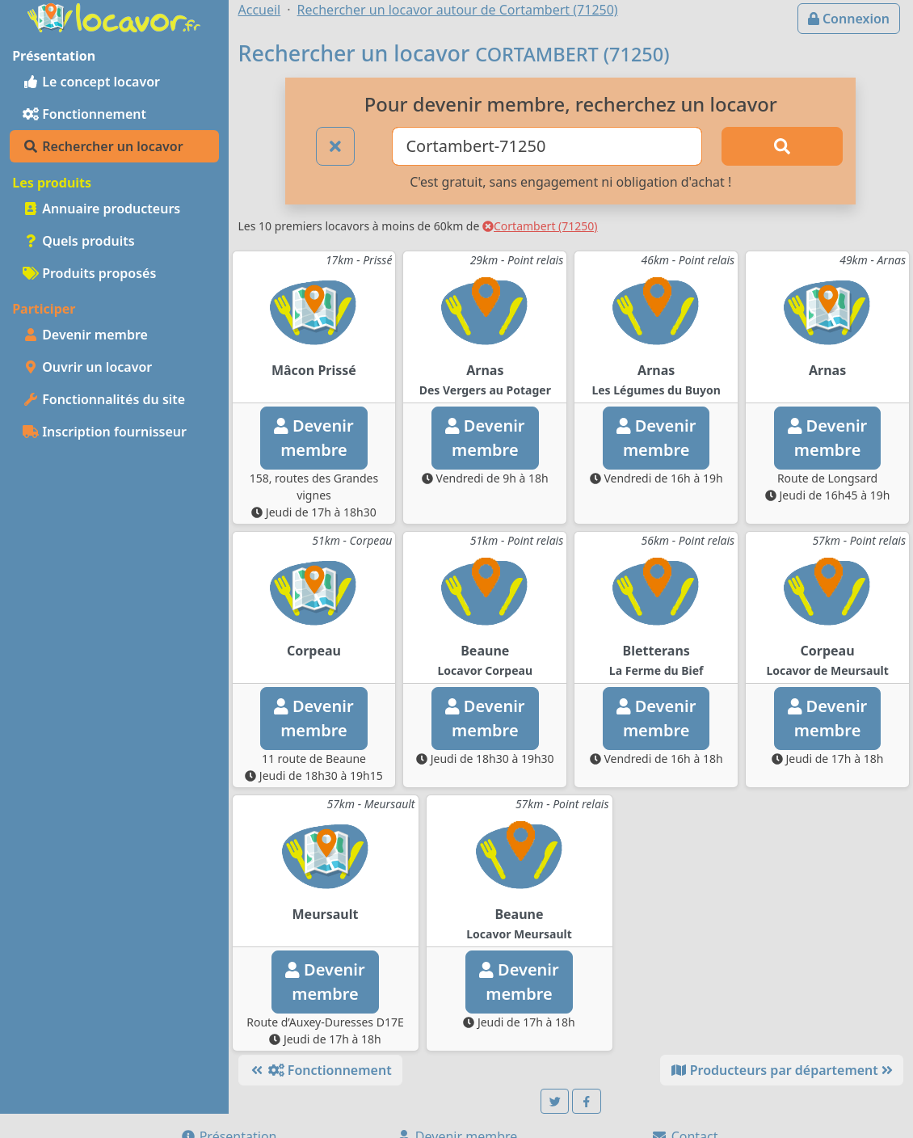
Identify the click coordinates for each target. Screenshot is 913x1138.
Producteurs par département (782, 1070)
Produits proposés (89, 273)
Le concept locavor (91, 82)
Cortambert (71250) (540, 226)
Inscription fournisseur (105, 431)
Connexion (849, 18)
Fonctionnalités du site (104, 399)
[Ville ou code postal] (546, 146)
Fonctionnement (84, 114)
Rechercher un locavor (103, 146)
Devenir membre (85, 335)
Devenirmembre (313, 438)
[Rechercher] (783, 146)
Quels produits (79, 241)
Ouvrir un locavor (87, 367)
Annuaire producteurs (101, 208)
